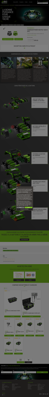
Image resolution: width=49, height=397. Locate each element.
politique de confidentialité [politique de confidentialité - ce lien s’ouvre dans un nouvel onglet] (28, 189)
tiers (25, 194)
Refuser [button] (20, 207)
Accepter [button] (28, 207)
